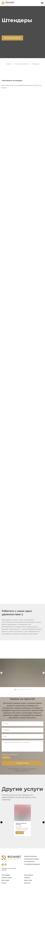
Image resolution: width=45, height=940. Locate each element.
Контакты (27, 887)
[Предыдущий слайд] (1, 673)
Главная (8, 64)
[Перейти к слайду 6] (22, 689)
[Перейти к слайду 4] (19, 689)
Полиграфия (6, 879)
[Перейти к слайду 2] (16, 689)
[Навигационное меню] (42, 3)
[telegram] (3, 869)
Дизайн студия (7, 881)
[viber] (5, 869)
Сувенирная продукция (32, 868)
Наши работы (28, 879)
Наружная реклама (21, 64)
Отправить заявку (22, 763)
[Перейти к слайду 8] (25, 689)
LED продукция (29, 865)
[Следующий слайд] (44, 673)
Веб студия (5, 884)
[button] (12, 37)
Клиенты (27, 881)
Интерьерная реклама (31, 863)
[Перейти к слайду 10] (28, 689)
